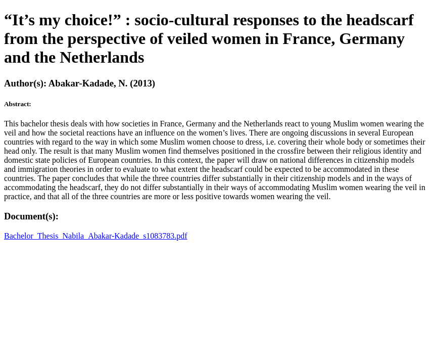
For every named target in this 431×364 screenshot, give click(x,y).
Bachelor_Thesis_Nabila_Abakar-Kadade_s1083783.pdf (95, 236)
